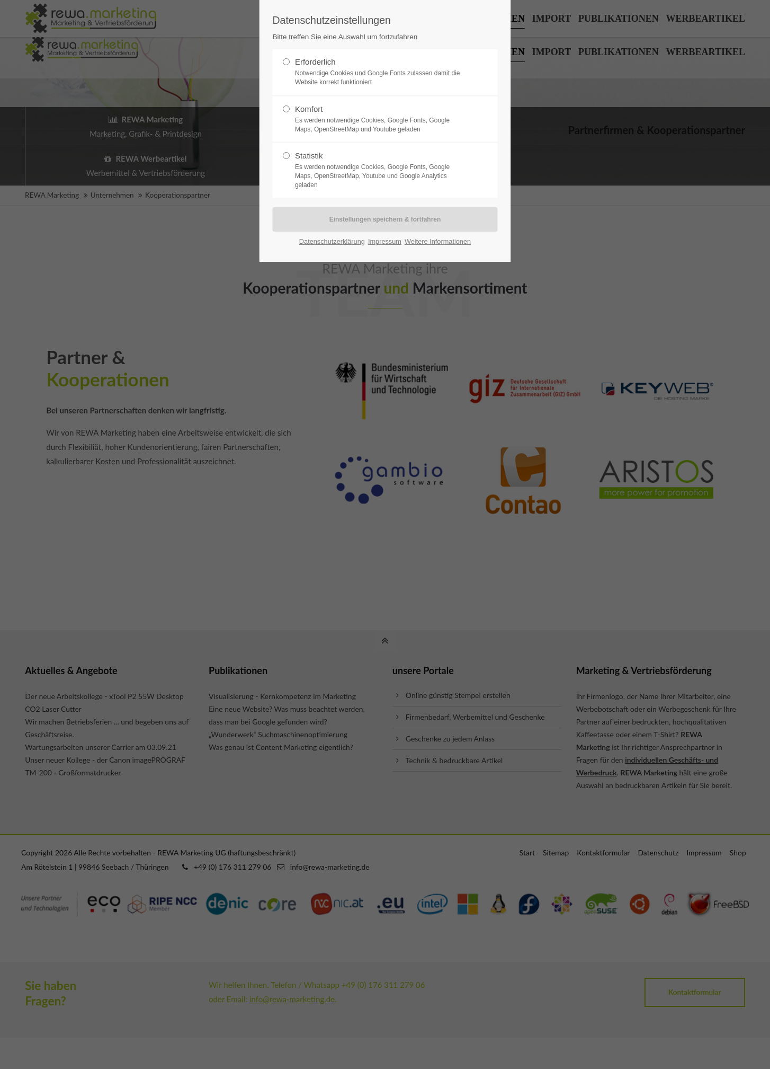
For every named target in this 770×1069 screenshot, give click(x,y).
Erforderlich (381, 72)
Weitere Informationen (438, 241)
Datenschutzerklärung (332, 241)
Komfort (381, 119)
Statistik (381, 170)
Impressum (384, 241)
